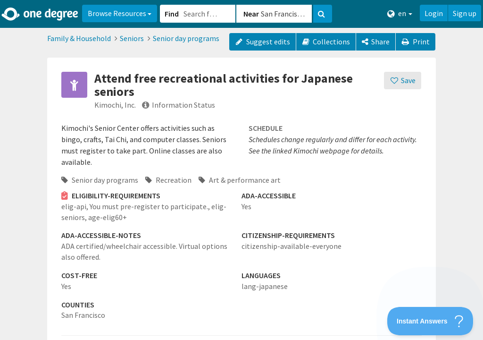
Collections (326, 41)
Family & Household (79, 38)
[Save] (402, 80)
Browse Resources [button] (119, 13)
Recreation (168, 180)
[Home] (40, 14)
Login (434, 13)
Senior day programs (186, 38)
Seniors (132, 38)
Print (415, 41)
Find (172, 13)
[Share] (375, 42)
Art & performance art (240, 180)
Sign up (464, 13)
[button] (241, 170)
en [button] (399, 13)
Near (251, 13)
